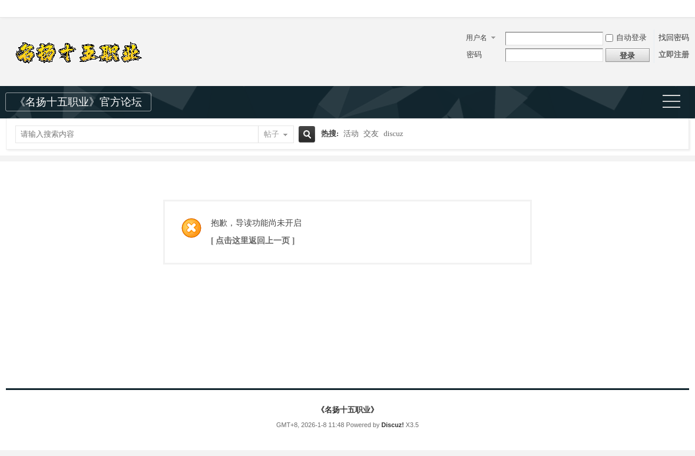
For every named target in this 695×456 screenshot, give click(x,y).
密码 (474, 54)
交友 (371, 133)
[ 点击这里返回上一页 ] (252, 240)
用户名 (476, 38)
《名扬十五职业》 (347, 409)
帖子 (271, 134)
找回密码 (673, 37)
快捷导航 (676, 102)
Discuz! (392, 424)
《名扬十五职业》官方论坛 (78, 102)
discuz (393, 133)
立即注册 (673, 54)
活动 (351, 133)
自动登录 (626, 37)
